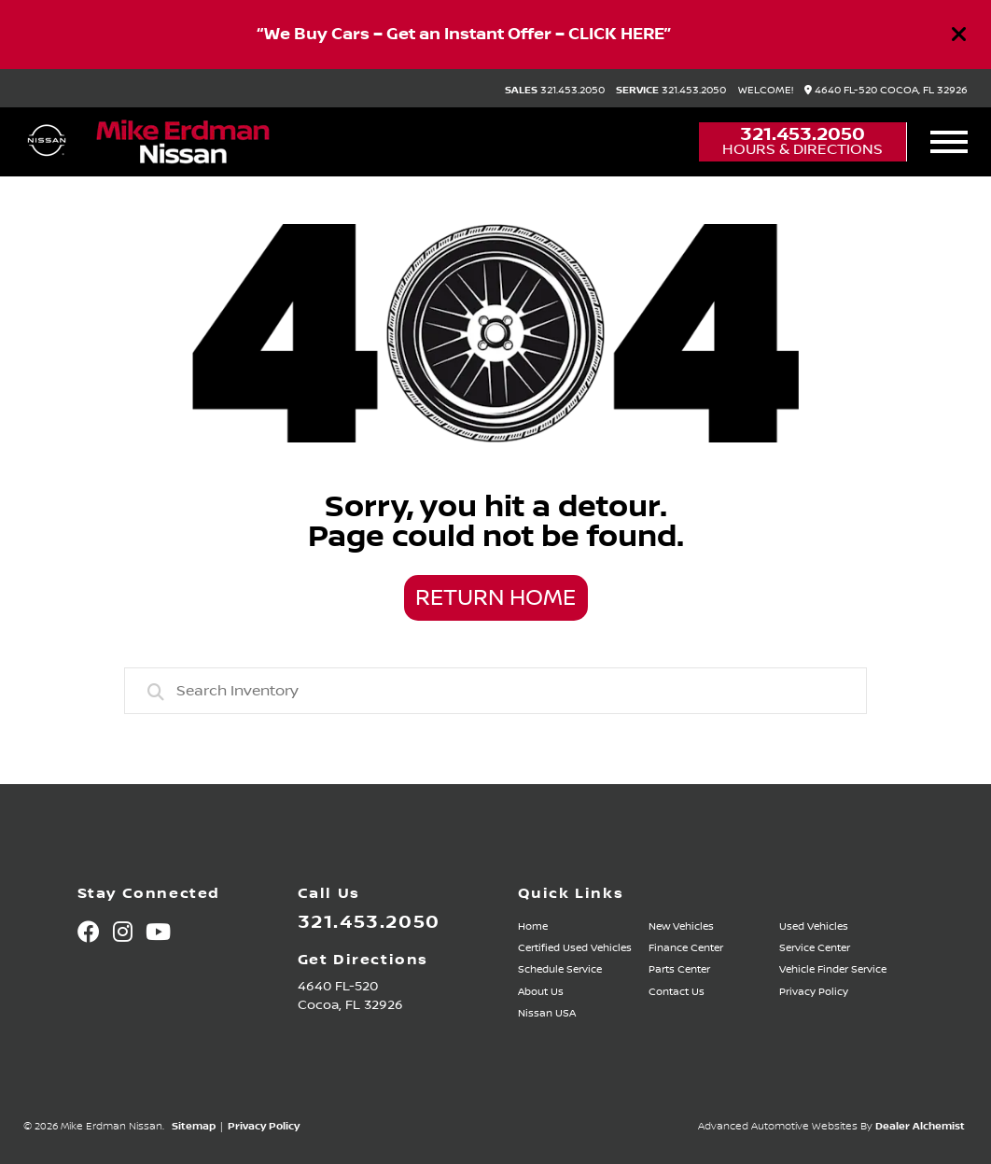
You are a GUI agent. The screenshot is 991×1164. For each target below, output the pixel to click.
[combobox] (496, 690)
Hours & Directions (802, 149)
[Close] (959, 34)
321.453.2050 (555, 91)
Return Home (495, 598)
